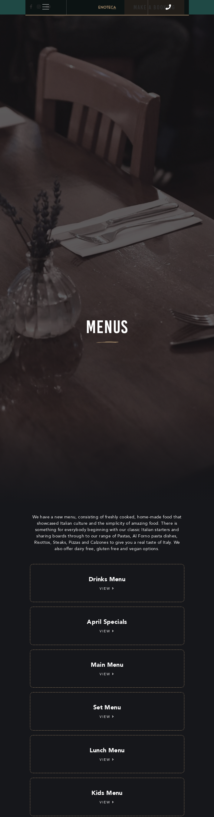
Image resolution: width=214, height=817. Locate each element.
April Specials (107, 626)
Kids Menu (107, 797)
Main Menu (107, 669)
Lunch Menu (107, 754)
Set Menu (107, 711)
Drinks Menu (107, 583)
